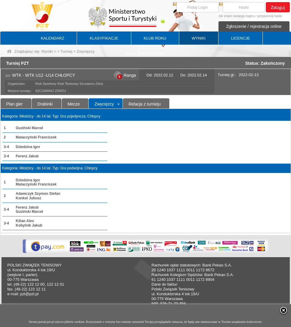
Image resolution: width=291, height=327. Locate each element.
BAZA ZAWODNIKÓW (145, 53)
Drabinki (45, 104)
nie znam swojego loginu (236, 16)
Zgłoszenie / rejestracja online (253, 26)
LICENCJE (240, 38)
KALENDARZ (52, 38)
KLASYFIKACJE (104, 38)
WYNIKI (199, 38)
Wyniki (47, 51)
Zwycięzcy (104, 104)
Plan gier (14, 104)
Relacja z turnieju (145, 104)
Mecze (73, 104)
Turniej (66, 51)
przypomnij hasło (269, 16)
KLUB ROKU (155, 38)
